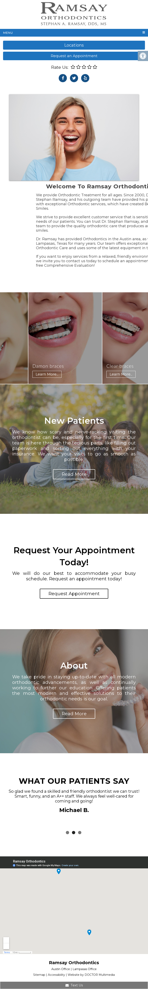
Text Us (74, 985)
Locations (74, 45)
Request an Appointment (74, 56)
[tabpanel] (74, 802)
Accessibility (56, 975)
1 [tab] (67, 832)
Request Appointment (74, 593)
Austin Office (60, 969)
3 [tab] (79, 832)
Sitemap (39, 975)
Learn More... (51, 374)
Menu (8, 33)
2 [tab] (73, 832)
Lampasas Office (85, 969)
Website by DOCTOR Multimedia (91, 975)
